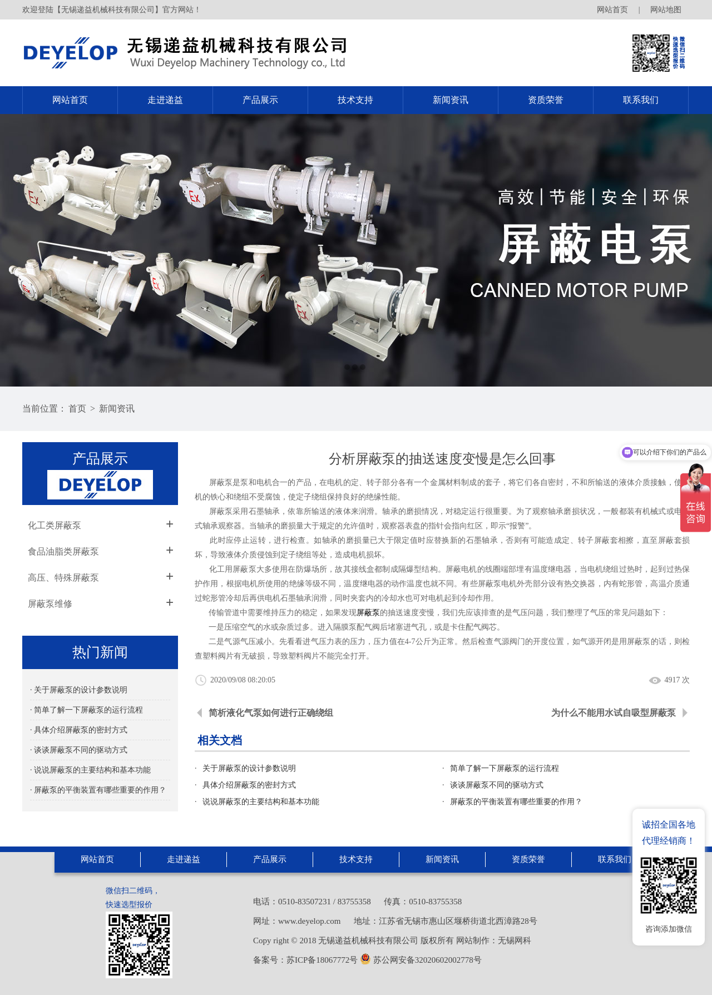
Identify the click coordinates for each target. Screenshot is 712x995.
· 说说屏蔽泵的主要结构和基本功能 (90, 770)
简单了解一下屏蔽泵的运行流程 (504, 768)
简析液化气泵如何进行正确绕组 (271, 712)
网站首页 (612, 10)
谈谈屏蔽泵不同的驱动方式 (496, 785)
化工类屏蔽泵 (54, 525)
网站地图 (665, 10)
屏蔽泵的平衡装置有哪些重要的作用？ (516, 802)
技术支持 (355, 100)
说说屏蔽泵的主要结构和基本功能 (260, 802)
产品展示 (260, 100)
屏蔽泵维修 (50, 603)
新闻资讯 (450, 100)
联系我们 (641, 100)
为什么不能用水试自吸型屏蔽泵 (613, 712)
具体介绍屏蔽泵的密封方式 (249, 785)
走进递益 (165, 100)
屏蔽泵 (368, 612)
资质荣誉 (545, 100)
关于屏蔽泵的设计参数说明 (249, 768)
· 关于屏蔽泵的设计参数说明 (78, 690)
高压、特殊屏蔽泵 (63, 577)
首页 (77, 408)
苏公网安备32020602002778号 (421, 960)
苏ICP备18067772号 (322, 960)
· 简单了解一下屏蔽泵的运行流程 (86, 710)
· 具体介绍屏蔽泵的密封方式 (78, 730)
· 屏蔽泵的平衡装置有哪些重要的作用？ (98, 790)
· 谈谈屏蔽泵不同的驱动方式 (78, 750)
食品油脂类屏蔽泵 (63, 551)
